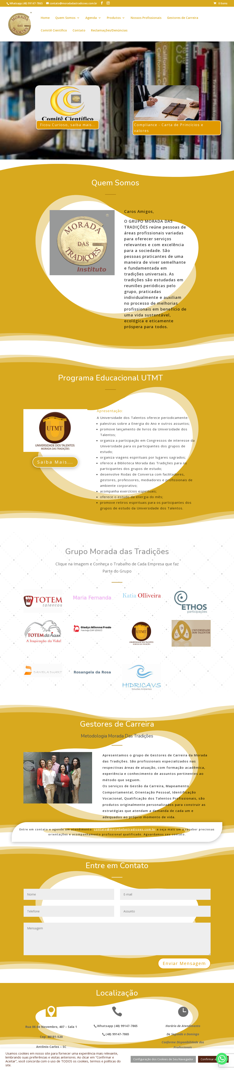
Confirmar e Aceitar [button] (213, 1059)
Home (45, 18)
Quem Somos (65, 18)
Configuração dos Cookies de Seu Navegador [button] (163, 1059)
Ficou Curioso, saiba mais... (67, 124)
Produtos (114, 18)
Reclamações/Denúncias (109, 30)
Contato (79, 30)
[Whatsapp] (222, 1059)
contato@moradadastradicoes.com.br (125, 829)
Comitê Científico (54, 30)
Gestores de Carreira (182, 18)
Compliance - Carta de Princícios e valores (168, 127)
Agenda (91, 18)
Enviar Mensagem (184, 963)
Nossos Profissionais (146, 18)
